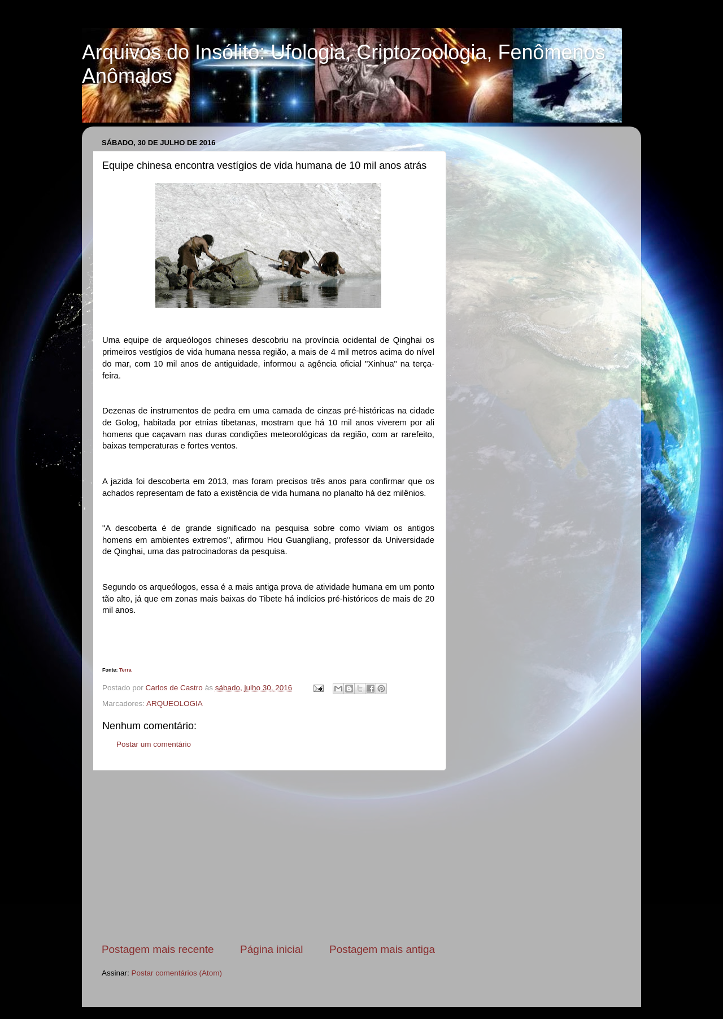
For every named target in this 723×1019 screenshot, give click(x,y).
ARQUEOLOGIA (174, 703)
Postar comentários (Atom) (177, 973)
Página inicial (271, 949)
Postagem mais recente (158, 949)
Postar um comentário (153, 744)
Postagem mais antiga (382, 949)
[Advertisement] (268, 856)
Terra (125, 670)
